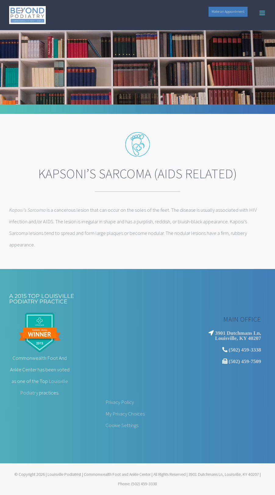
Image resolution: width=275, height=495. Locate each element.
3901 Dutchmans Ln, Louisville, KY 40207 (238, 335)
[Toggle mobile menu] (262, 13)
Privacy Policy (119, 402)
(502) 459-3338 (245, 349)
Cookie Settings (121, 425)
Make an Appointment (228, 11)
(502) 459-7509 (245, 361)
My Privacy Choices (125, 413)
